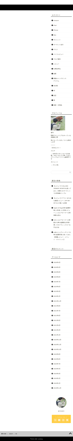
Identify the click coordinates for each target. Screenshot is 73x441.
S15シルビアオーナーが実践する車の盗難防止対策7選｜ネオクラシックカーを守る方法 (62, 223)
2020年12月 (57, 340)
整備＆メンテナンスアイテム (60, 80)
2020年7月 (57, 364)
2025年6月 (57, 286)
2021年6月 (57, 315)
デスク (56, 49)
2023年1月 (57, 296)
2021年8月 (57, 306)
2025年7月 (57, 282)
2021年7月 (57, 310)
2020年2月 (57, 378)
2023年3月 (57, 291)
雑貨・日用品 (58, 105)
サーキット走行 (58, 44)
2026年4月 (57, 262)
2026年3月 (57, 267)
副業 (55, 73)
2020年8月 (57, 359)
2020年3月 (57, 373)
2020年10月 (57, 349)
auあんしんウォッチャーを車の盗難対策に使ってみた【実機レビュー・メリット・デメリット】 (62, 236)
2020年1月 (57, 383)
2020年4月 (57, 368)
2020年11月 (57, 344)
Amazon (56, 20)
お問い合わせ (48, 2)
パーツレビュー (58, 54)
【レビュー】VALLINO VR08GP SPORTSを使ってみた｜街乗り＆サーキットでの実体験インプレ (62, 189)
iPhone (56, 30)
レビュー (56, 64)
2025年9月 (57, 272)
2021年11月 (57, 301)
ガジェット (57, 40)
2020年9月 (57, 354)
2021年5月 (57, 320)
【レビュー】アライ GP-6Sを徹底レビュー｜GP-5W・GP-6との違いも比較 (62, 200)
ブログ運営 (57, 59)
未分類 (56, 86)
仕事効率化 (57, 69)
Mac (55, 35)
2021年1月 (57, 335)
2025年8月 (57, 277)
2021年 (11, 434)
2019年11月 (57, 388)
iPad (55, 25)
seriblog (36, 7)
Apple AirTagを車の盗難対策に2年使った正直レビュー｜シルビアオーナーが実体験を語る (62, 211)
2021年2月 (57, 330)
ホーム (25, 2)
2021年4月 (57, 325)
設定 (55, 95)
